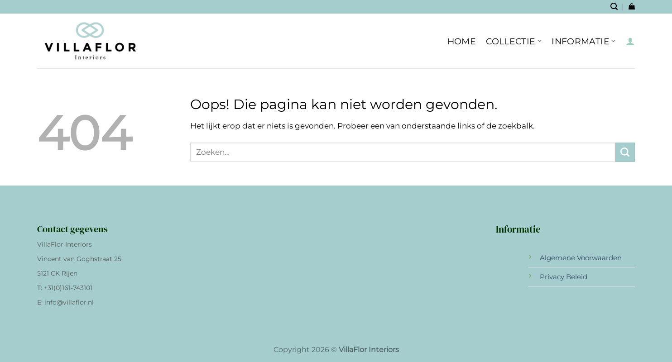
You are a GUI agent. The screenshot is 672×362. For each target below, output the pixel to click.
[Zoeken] (614, 6)
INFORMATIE (583, 41)
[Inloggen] (630, 41)
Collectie (514, 41)
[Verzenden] (625, 152)
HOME (461, 41)
